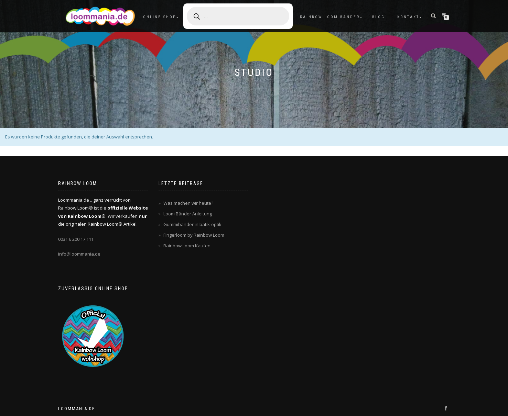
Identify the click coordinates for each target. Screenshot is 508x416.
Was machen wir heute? (188, 203)
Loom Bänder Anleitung (187, 214)
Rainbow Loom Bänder (330, 17)
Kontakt (408, 17)
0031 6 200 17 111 (76, 239)
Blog (378, 17)
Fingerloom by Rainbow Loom (193, 235)
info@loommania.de (79, 254)
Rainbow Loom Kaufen (186, 246)
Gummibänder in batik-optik (192, 224)
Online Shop (159, 17)
